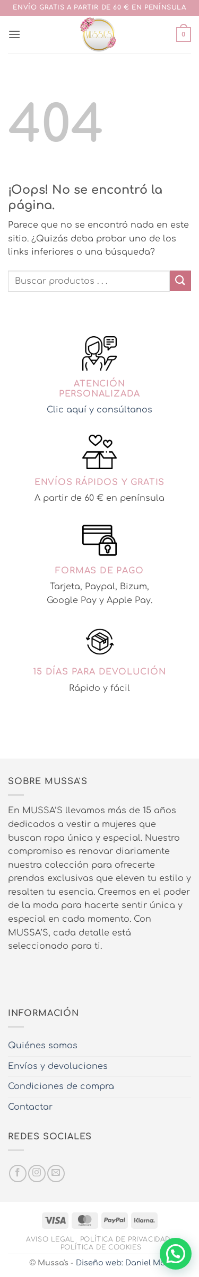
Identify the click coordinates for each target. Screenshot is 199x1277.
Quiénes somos (42, 1045)
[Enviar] (180, 281)
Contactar (30, 1107)
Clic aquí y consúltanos (99, 410)
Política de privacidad (125, 1239)
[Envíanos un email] (56, 1173)
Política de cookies (101, 1247)
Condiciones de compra (61, 1086)
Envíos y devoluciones (58, 1066)
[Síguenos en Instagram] (37, 1173)
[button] (14, 34)
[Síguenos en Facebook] (18, 1173)
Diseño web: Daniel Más (123, 1262)
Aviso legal (50, 1239)
